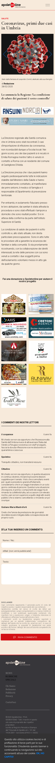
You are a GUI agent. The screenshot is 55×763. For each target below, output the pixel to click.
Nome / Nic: (9, 540)
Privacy (9, 696)
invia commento (25, 637)
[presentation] (23, 592)
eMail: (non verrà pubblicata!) (17, 551)
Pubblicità (10, 692)
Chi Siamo (10, 685)
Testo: (6, 561)
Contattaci (11, 702)
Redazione (11, 689)
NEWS (9, 673)
